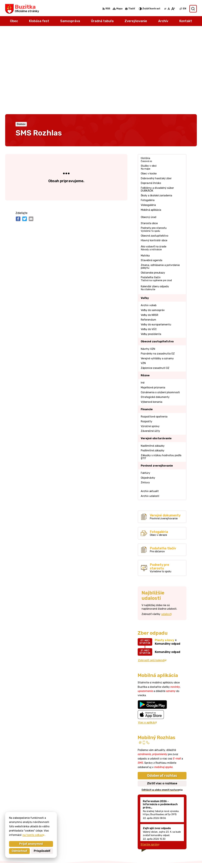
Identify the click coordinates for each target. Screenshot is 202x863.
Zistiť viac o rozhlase (162, 700)
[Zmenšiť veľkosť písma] (165, 8)
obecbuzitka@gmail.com (181, 836)
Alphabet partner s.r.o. (96, 854)
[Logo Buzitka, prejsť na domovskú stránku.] (22, 9)
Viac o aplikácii (147, 638)
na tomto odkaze (26, 835)
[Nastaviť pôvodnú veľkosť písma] (168, 8)
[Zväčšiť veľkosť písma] (172, 8)
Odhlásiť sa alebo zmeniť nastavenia (162, 706)
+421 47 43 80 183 (177, 829)
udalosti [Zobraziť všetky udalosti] (166, 530)
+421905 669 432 (177, 833)
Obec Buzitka (143, 854)
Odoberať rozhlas (162, 692)
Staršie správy (150, 761)
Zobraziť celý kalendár (152, 576)
